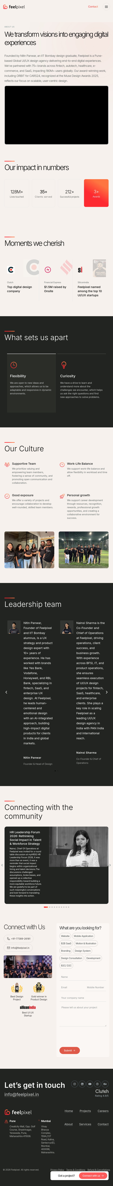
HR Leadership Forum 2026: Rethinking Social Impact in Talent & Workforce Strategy (25, 837)
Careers (103, 1111)
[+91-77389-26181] (8, 938)
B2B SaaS (66, 943)
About (68, 1124)
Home (69, 1111)
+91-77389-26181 (20, 938)
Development (93, 958)
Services (85, 1124)
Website (65, 936)
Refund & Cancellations (99, 1169)
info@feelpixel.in (20, 947)
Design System (83, 950)
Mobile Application (83, 936)
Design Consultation (71, 958)
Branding (65, 950)
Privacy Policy (57, 1169)
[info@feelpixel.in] (8, 948)
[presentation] (81, 1035)
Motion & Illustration (86, 943)
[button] (6, 692)
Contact (93, 6)
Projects (85, 1111)
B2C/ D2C (66, 965)
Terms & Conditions (75, 1169)
